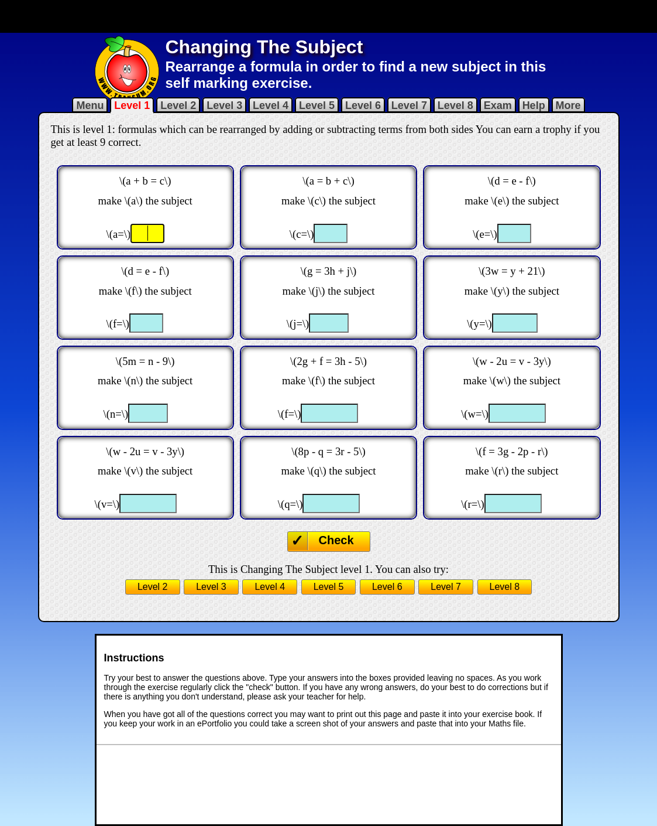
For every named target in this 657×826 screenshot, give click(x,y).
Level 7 (409, 105)
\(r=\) (472, 504)
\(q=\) (290, 504)
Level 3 (224, 105)
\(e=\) (485, 234)
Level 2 (178, 105)
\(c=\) (302, 234)
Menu (90, 105)
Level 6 (363, 105)
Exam (498, 105)
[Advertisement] (329, 16)
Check (336, 540)
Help (533, 105)
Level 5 (317, 105)
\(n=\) (116, 414)
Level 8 (455, 105)
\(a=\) (118, 234)
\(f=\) (118, 324)
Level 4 (270, 105)
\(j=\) (298, 324)
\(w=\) (475, 414)
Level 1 (132, 105)
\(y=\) (479, 324)
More (568, 105)
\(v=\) (107, 504)
